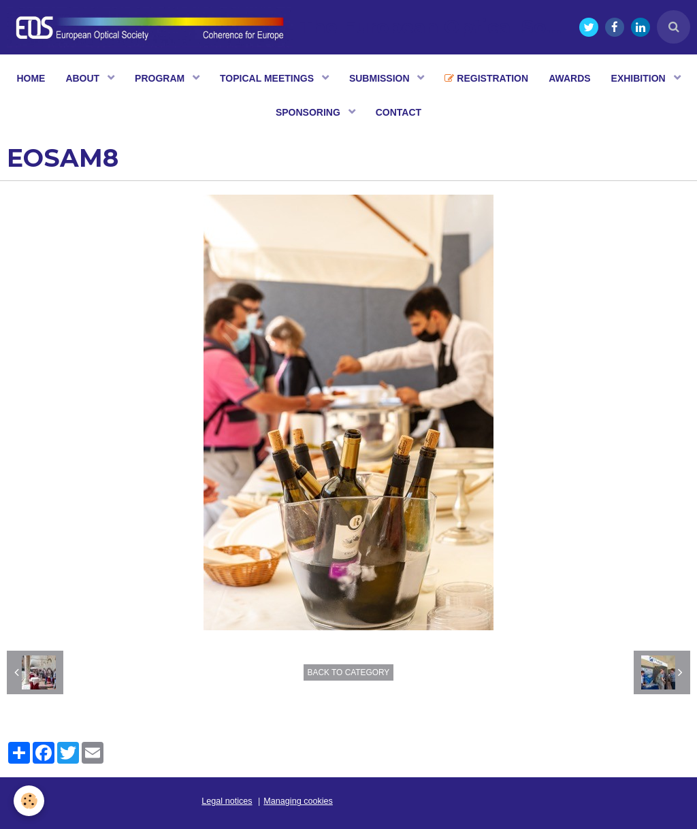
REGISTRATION (486, 78)
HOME (30, 78)
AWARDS (569, 78)
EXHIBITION (639, 78)
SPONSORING (309, 112)
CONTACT (398, 112)
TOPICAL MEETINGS (268, 78)
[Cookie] (29, 800)
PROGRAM (161, 78)
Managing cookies (298, 801)
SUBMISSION (380, 78)
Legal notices (226, 801)
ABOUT (83, 78)
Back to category (349, 672)
